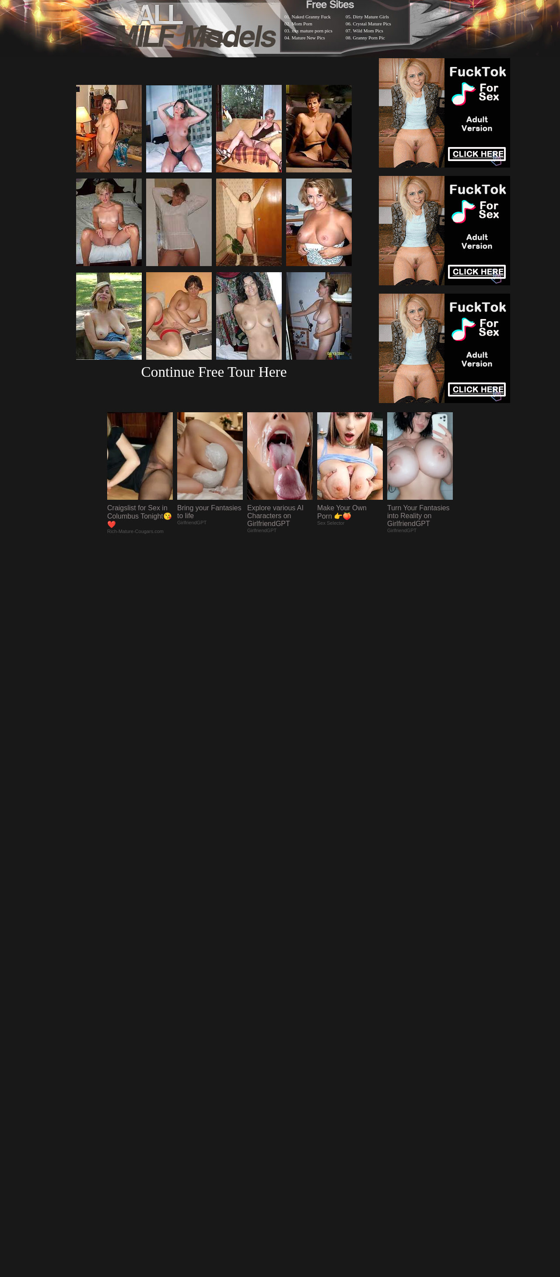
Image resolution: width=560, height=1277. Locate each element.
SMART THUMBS (295, 1049)
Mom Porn (302, 23)
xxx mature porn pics (312, 30)
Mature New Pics (308, 37)
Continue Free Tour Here (214, 372)
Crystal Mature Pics (372, 23)
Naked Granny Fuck (311, 16)
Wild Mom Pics (368, 30)
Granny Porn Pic (369, 37)
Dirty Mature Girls (371, 16)
